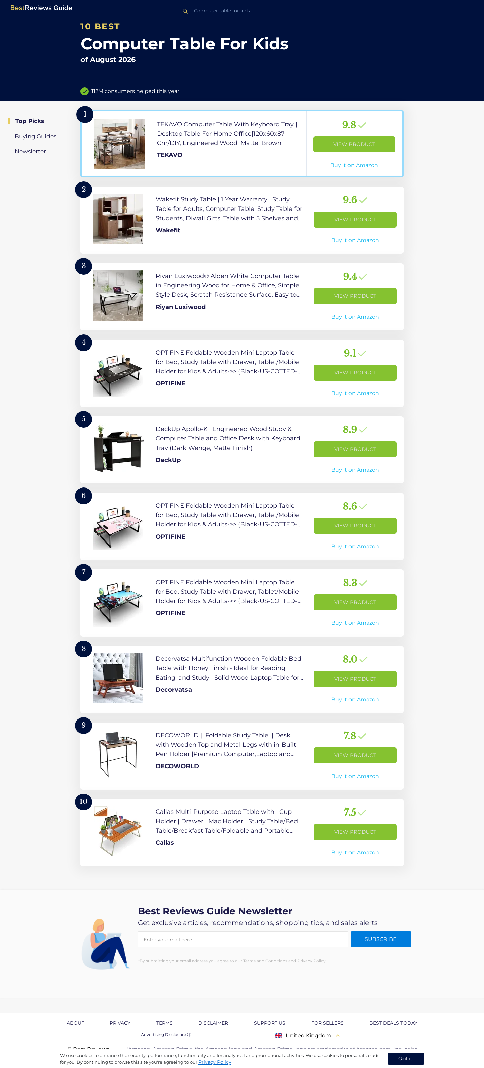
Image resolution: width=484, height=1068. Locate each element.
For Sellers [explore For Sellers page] (327, 1023)
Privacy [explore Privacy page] (120, 1023)
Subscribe (381, 939)
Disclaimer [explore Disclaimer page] (213, 1023)
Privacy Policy (214, 1062)
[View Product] (242, 143)
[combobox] (242, 11)
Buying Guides (35, 136)
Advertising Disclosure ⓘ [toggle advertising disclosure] (166, 1034)
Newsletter (30, 151)
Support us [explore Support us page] (269, 1023)
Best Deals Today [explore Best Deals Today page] (393, 1023)
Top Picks (29, 121)
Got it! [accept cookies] (406, 1058)
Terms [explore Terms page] (164, 1023)
